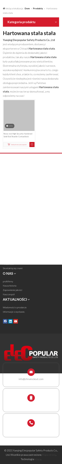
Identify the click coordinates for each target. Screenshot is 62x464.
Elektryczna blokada (12, 203)
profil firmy (8, 281)
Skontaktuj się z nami (12, 268)
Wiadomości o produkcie (15, 307)
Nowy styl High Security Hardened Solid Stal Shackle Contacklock (18, 135)
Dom (5, 238)
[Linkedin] (10, 321)
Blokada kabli (9, 212)
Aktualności (8, 264)
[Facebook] (5, 321)
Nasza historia (9, 285)
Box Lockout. (9, 216)
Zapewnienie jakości (12, 290)
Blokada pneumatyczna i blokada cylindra (22, 190)
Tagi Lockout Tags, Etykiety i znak (18, 208)
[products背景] (2, 2)
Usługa (6, 255)
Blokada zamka (10, 182)
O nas (5, 251)
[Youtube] (15, 321)
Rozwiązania (9, 246)
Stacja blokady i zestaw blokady (18, 220)
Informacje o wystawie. (14, 311)
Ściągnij (6, 259)
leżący (37, 459)
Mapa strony (49, 454)
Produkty (7, 242)
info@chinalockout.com (31, 379)
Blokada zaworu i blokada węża (17, 186)
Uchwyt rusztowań (12, 225)
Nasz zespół (9, 294)
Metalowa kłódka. (11, 178)
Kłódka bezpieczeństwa (14, 173)
